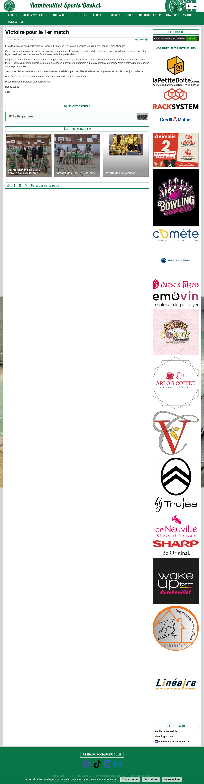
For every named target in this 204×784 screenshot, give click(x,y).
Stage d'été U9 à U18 (178, 15)
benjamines (139, 40)
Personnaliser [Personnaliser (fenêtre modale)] (172, 779)
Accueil (13, 15)
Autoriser (191, 38)
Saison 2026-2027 (35, 15)
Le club (82, 15)
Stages (115, 15)
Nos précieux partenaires (176, 48)
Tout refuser (151, 779)
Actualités (61, 15)
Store (130, 15)
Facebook (175, 32)
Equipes (99, 15)
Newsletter (16, 21)
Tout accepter (130, 779)
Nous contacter (150, 15)
